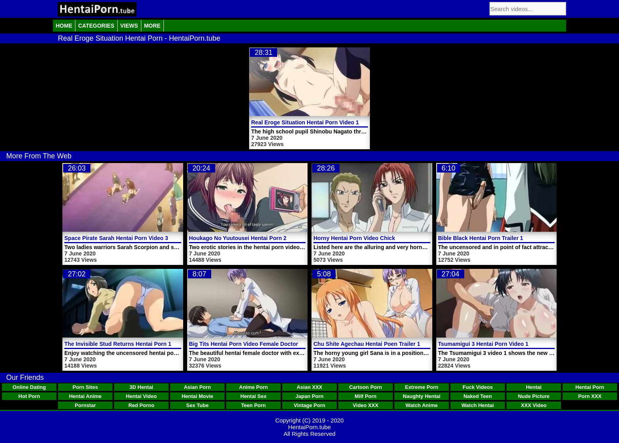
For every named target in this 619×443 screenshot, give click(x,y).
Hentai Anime (85, 396)
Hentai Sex (253, 396)
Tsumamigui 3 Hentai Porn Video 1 (483, 344)
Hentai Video (141, 396)
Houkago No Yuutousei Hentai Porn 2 (238, 238)
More (152, 26)
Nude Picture (534, 396)
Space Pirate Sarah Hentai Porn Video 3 (116, 238)
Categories (96, 26)
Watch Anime (421, 405)
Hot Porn (29, 396)
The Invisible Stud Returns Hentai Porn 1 (117, 344)
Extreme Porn (422, 387)
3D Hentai (141, 387)
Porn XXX (589, 396)
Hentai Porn (590, 387)
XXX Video (534, 405)
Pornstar (85, 405)
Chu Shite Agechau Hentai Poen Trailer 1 (366, 344)
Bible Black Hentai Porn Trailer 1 (480, 238)
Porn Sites (85, 387)
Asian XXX (309, 387)
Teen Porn (253, 405)
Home (64, 26)
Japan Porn (310, 396)
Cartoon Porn (365, 387)
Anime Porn (253, 387)
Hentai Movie (197, 396)
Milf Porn (366, 396)
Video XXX (366, 405)
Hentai (534, 387)
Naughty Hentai (421, 396)
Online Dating (29, 387)
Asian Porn (197, 387)
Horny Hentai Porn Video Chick (354, 238)
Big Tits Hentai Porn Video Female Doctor (243, 344)
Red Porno (141, 405)
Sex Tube (197, 405)
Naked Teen (477, 396)
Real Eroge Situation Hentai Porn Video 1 (305, 122)
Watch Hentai (477, 405)
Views (129, 26)
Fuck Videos (478, 387)
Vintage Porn (309, 405)
